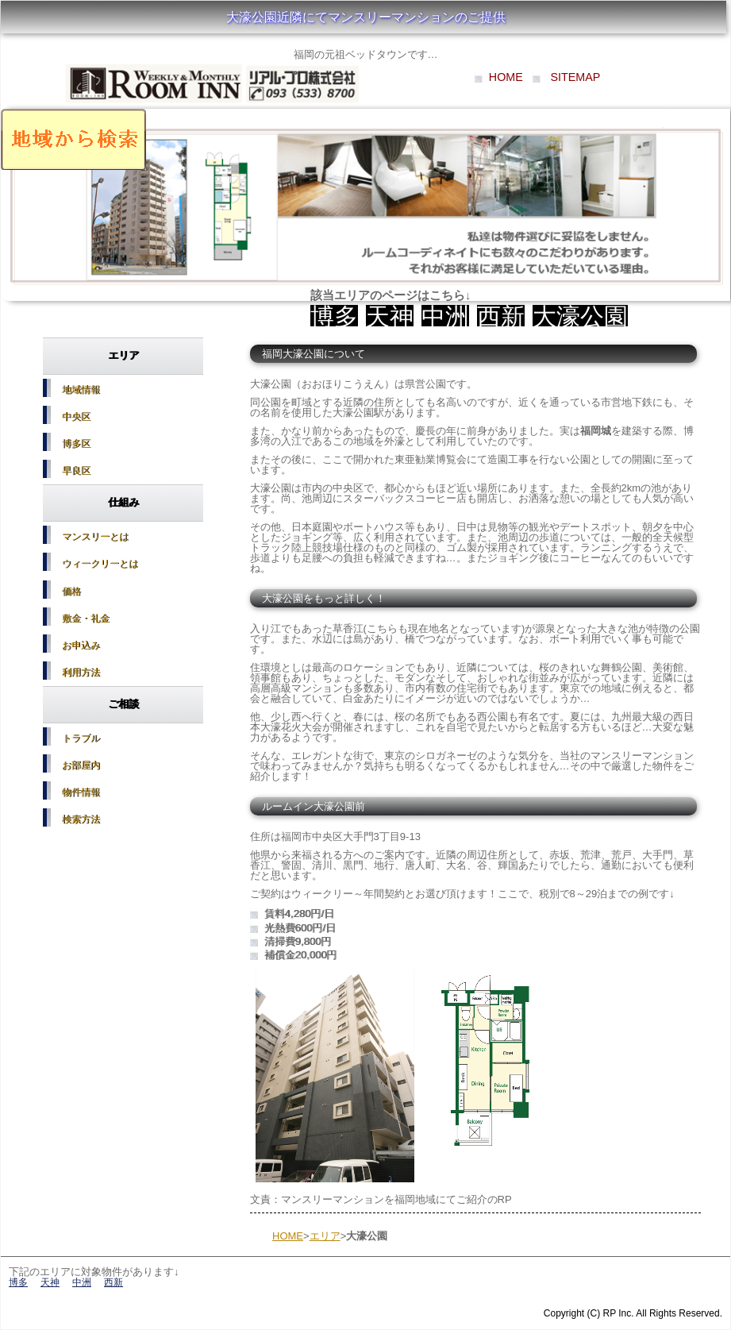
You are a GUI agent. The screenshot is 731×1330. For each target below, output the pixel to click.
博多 (334, 317)
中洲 (445, 317)
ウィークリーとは (98, 563)
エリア (325, 1236)
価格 (69, 590)
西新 (501, 317)
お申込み (79, 644)
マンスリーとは (93, 536)
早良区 (74, 470)
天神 (390, 317)
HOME (506, 77)
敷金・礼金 (84, 617)
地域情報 (79, 389)
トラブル (79, 737)
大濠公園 (580, 317)
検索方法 (79, 818)
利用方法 (79, 671)
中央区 (74, 416)
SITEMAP (576, 77)
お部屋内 (79, 764)
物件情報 (79, 791)
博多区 (74, 443)
